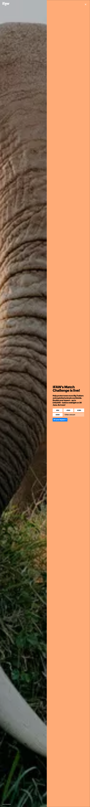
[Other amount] (73, 415)
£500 (58, 414)
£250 (79, 410)
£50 (57, 410)
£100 (68, 410)
